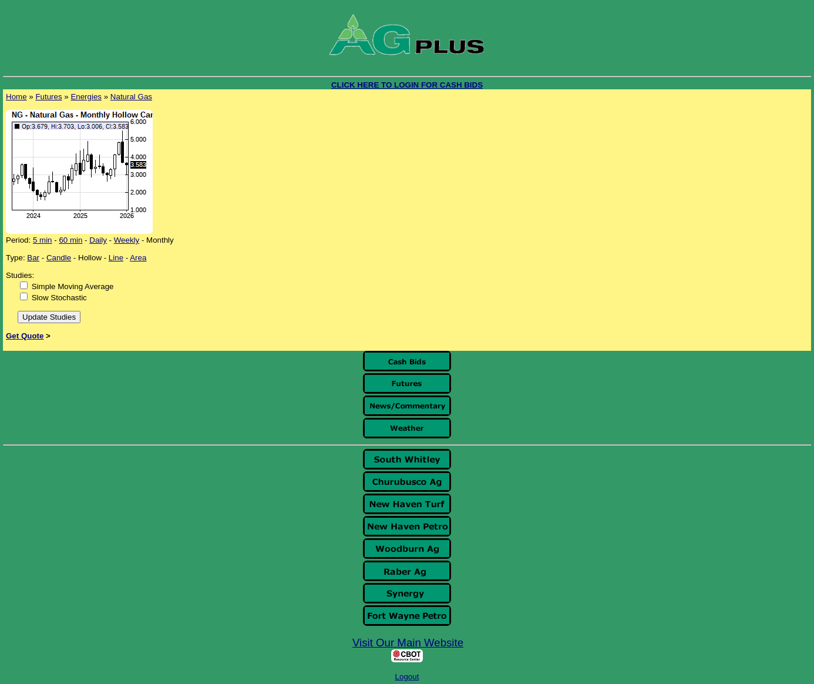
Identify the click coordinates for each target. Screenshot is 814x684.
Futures (48, 96)
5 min (42, 240)
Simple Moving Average (73, 286)
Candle (58, 257)
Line (116, 257)
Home (16, 96)
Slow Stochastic (59, 297)
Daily (98, 240)
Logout (407, 676)
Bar (33, 257)
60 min (70, 240)
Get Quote (24, 335)
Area (138, 257)
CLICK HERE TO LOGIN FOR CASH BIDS (407, 85)
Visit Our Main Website (407, 642)
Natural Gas (131, 96)
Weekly (126, 240)
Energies (86, 96)
